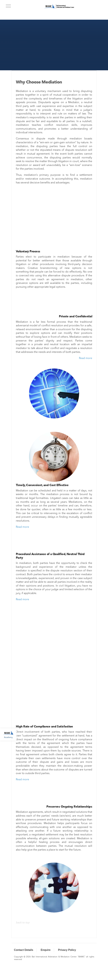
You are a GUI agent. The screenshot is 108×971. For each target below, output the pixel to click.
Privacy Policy (67, 950)
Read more (85, 358)
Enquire (46, 950)
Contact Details (23, 950)
